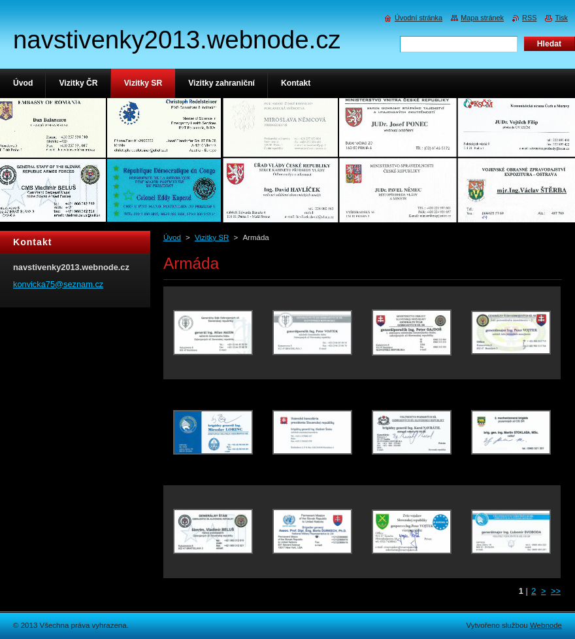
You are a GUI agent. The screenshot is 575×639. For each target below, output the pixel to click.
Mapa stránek (482, 18)
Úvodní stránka (418, 18)
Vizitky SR (212, 237)
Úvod (172, 237)
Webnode (546, 625)
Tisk (561, 18)
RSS (529, 18)
